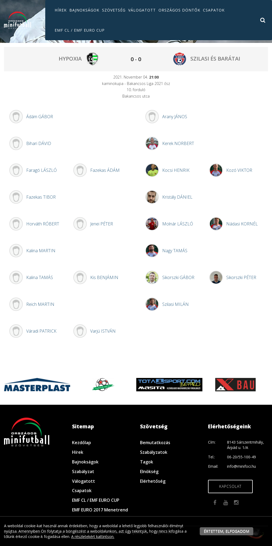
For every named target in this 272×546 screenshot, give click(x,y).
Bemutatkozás (155, 442)
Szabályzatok (153, 452)
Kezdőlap (81, 442)
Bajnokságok (84, 10)
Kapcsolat (230, 486)
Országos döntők (179, 10)
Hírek (61, 10)
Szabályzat (83, 471)
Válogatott (142, 10)
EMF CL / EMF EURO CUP (80, 30)
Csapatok (214, 10)
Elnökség (149, 471)
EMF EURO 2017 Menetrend (100, 510)
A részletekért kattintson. (92, 536)
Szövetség (114, 10)
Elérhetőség (152, 481)
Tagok (146, 462)
